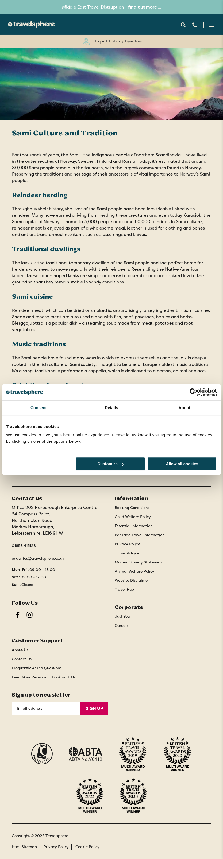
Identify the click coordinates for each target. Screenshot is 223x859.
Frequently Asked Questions (36, 668)
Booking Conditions (132, 507)
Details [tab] (111, 407)
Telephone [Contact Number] (194, 24)
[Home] (30, 24)
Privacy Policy (127, 544)
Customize (110, 463)
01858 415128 (24, 545)
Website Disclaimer (132, 580)
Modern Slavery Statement (139, 562)
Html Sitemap (24, 846)
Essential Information (133, 525)
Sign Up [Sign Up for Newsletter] (94, 708)
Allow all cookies (182, 463)
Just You (122, 616)
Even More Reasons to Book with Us (43, 677)
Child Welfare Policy (133, 516)
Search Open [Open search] (183, 24)
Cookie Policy (87, 846)
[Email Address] (46, 708)
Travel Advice (127, 553)
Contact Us (22, 658)
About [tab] (184, 407)
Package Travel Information (139, 534)
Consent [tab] (38, 407)
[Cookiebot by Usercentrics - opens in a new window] (193, 392)
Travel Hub (124, 589)
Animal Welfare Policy (134, 571)
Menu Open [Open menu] (211, 25)
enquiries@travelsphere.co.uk (38, 558)
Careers (121, 625)
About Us (20, 649)
